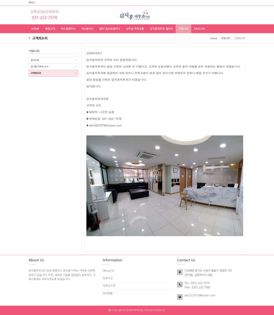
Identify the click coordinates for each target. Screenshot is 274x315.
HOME (35, 28)
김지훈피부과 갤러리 (161, 28)
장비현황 (108, 293)
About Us (108, 270)
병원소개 (50, 28)
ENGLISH (199, 28)
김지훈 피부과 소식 (40, 67)
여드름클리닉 (68, 28)
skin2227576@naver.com (200, 295)
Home (213, 38)
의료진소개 (109, 285)
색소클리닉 (87, 28)
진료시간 (108, 278)
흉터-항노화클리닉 (109, 28)
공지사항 (35, 60)
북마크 (32, 3)
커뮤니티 (183, 28)
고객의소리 (36, 73)
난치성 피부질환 (135, 28)
